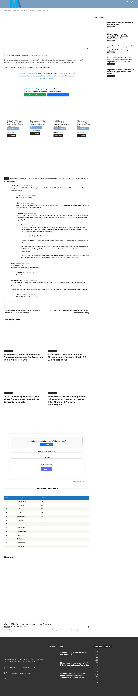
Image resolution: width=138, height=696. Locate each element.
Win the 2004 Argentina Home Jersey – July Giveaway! (27, 624)
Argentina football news (18, 178)
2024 (96, 657)
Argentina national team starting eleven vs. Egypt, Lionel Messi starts (120, 72)
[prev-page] (95, 80)
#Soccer (51, 76)
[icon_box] (17, 673)
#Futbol (45, 76)
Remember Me (46, 464)
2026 (96, 651)
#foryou (32, 76)
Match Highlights (68, 178)
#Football (38, 76)
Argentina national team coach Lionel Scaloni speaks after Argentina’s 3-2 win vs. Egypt (119, 48)
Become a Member (35, 95)
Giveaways (7, 626)
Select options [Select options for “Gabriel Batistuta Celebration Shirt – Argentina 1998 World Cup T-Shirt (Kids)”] (58, 135)
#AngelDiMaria (62, 73)
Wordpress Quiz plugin (78, 481)
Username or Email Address (46, 451)
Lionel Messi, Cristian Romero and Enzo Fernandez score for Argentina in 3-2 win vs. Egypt (119, 60)
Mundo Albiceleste (82, 178)
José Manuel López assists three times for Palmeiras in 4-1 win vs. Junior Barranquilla (22, 399)
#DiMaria (71, 73)
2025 (96, 654)
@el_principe (25, 227)
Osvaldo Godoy (15, 626)
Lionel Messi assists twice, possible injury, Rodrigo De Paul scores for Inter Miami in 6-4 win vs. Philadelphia (67, 400)
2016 (96, 680)
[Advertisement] (46, 29)
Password (47, 457)
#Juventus (22, 76)
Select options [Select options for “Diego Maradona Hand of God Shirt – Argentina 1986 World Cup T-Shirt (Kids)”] (35, 133)
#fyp (27, 76)
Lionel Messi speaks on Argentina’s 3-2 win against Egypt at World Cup (118, 36)
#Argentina (58, 76)
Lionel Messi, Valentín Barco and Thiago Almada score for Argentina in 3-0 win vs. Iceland (23, 357)
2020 (96, 668)
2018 (96, 674)
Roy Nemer (13, 49)
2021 (96, 665)
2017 (96, 677)
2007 (96, 682)
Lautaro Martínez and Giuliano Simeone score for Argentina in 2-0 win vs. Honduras (67, 357)
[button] (132, 2)
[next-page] (98, 80)
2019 (96, 671)
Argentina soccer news (53, 178)
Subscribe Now (46, 444)
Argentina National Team (36, 178)
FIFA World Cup (111, 26)
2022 (96, 663)
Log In (58, 95)
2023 (96, 660)
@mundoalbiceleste (25, 73)
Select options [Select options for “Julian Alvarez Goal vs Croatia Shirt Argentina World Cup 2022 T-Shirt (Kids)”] (81, 135)
